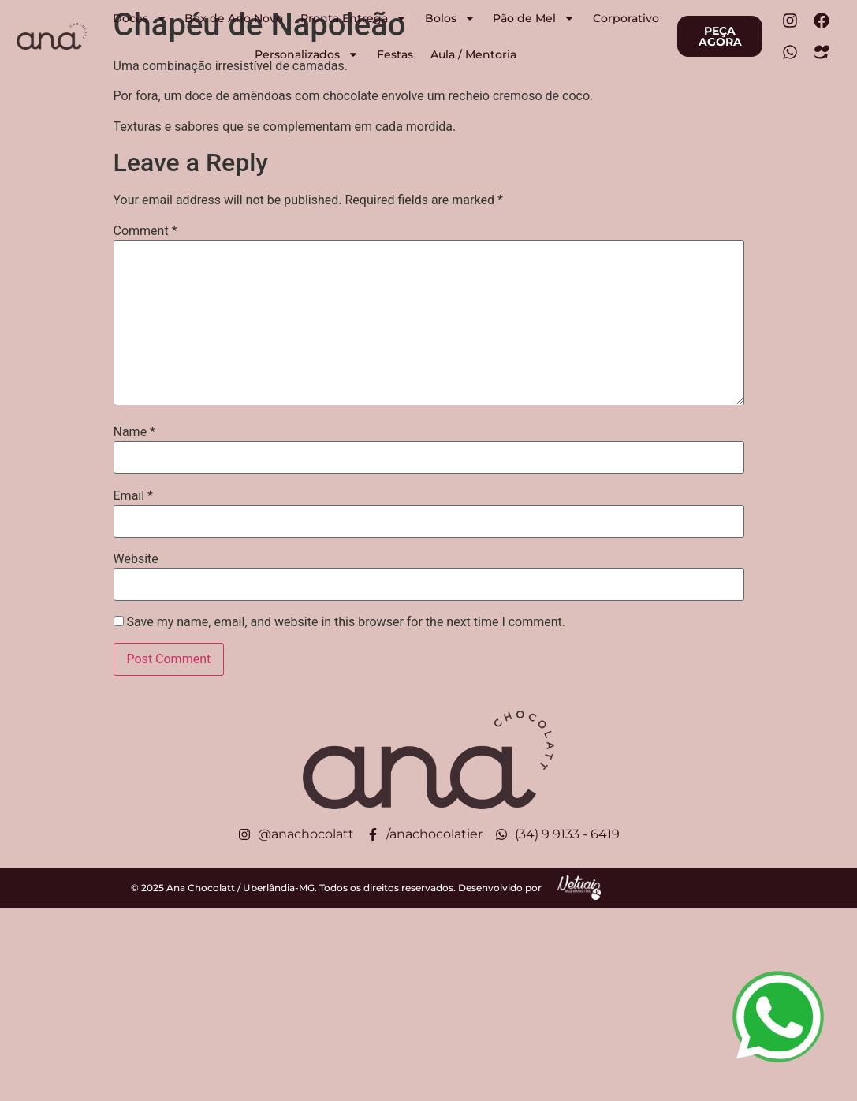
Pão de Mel (534, 18)
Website (136, 559)
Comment (145, 231)
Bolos (450, 18)
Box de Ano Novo (233, 18)
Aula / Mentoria (473, 54)
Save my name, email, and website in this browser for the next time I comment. (345, 622)
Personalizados (307, 54)
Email (133, 496)
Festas (395, 54)
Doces (140, 18)
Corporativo (626, 18)
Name (135, 432)
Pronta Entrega (353, 18)
